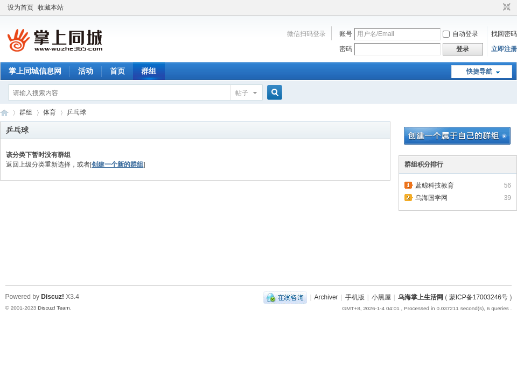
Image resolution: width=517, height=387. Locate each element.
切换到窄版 (505, 7)
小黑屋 (381, 297)
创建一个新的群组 (117, 164)
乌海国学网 (431, 198)
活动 (85, 71)
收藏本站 (51, 7)
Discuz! (52, 296)
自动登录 (460, 34)
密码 (345, 49)
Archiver (326, 297)
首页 (117, 71)
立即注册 (504, 49)
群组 (148, 71)
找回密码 (504, 34)
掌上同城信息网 (35, 71)
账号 (345, 34)
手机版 (355, 297)
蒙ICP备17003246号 (478, 297)
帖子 (241, 93)
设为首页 (20, 7)
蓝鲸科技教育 (434, 185)
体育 (49, 112)
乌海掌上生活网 (4, 112)
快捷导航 (479, 71)
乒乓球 (76, 112)
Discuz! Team (54, 308)
